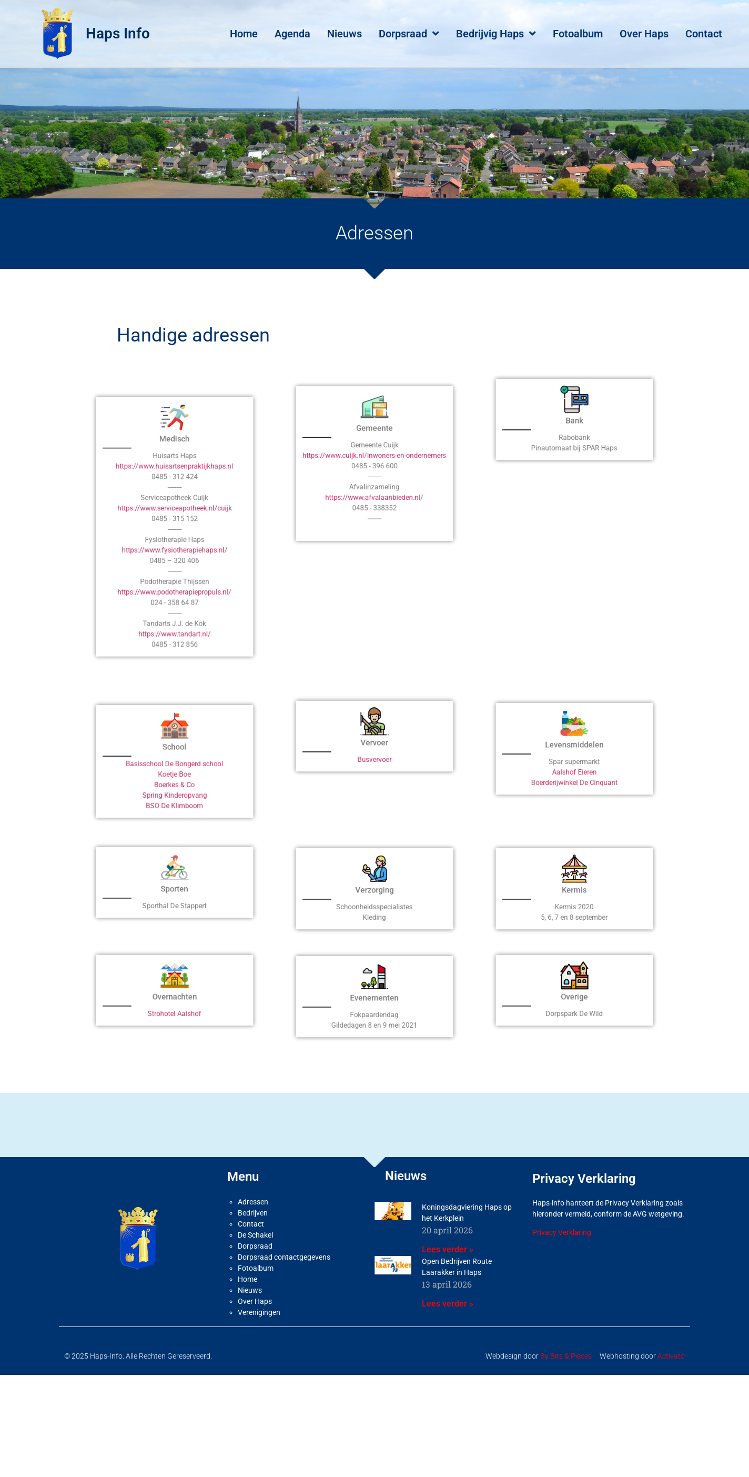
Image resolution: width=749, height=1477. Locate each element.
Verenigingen (259, 1337)
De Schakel (255, 1260)
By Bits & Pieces (566, 1381)
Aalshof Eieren (574, 785)
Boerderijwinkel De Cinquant (574, 791)
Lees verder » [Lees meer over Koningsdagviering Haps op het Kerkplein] (447, 1275)
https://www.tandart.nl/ (174, 607)
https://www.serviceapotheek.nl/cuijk (175, 542)
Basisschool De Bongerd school (174, 788)
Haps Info (118, 33)
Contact (703, 33)
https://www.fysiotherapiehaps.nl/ (174, 563)
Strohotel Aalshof (175, 1028)
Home (244, 33)
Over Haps (644, 33)
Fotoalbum (578, 33)
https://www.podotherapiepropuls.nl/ (174, 586)
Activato (671, 1381)
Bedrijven (253, 1238)
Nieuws (344, 33)
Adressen (253, 1227)
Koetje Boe (174, 793)
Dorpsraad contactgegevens (284, 1282)
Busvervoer (374, 773)
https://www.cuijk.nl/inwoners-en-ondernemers (374, 484)
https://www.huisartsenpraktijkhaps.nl (174, 520)
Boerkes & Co (174, 798)
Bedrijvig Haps (496, 33)
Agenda (292, 33)
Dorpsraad (409, 33)
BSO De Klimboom (174, 809)
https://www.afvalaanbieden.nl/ (374, 506)
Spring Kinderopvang (174, 803)
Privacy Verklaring (561, 1257)
